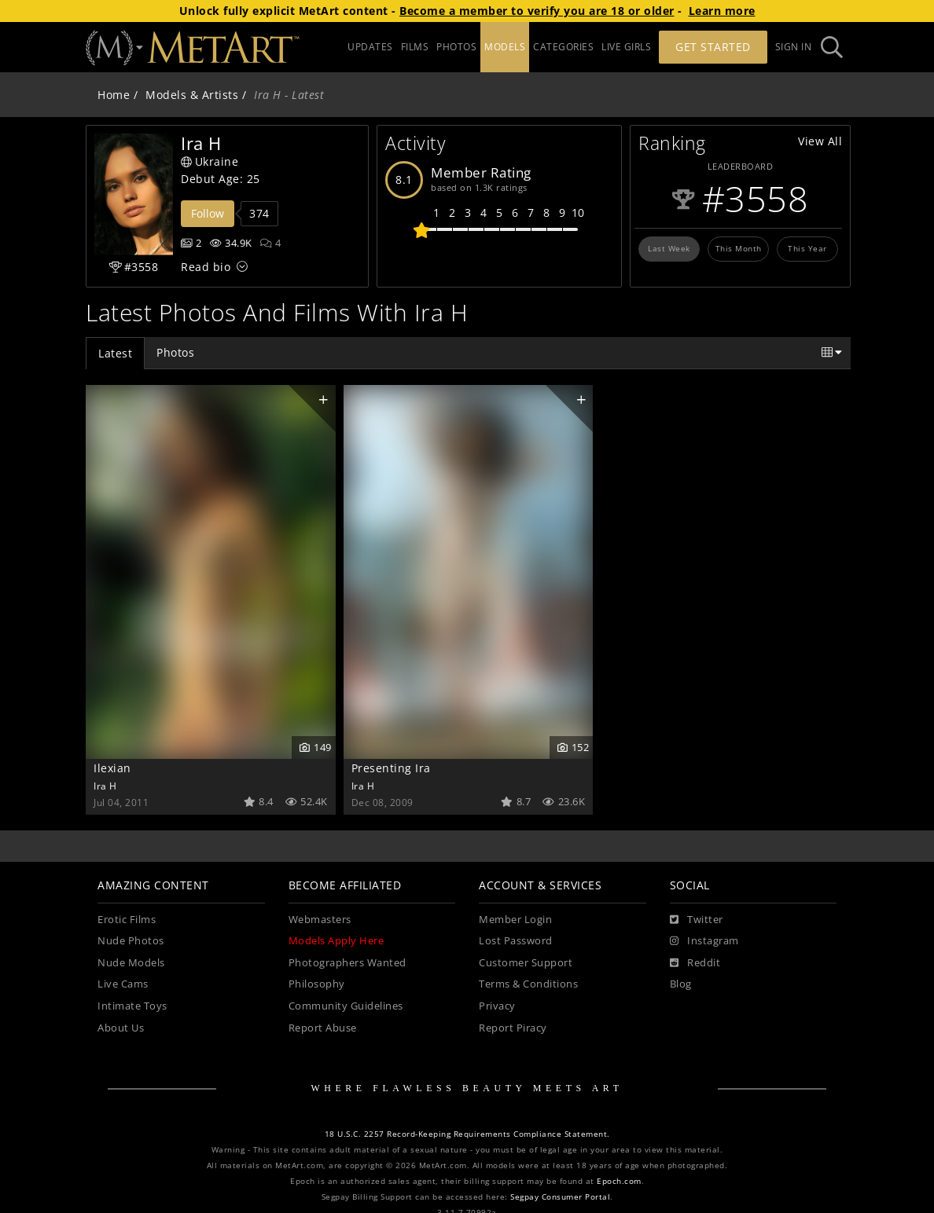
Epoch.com (619, 1181)
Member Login (515, 919)
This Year (807, 248)
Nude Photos (130, 940)
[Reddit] (695, 963)
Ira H (105, 785)
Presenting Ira (391, 767)
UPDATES (370, 46)
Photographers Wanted (347, 962)
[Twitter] (696, 920)
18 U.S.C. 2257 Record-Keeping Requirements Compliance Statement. (467, 1134)
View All (820, 141)
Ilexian (112, 767)
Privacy (497, 1006)
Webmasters (320, 919)
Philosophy (317, 984)
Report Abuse (323, 1028)
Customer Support (525, 962)
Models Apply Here (336, 940)
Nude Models (131, 962)
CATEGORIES (563, 46)
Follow (207, 213)
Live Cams (123, 984)
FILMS (415, 46)
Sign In (793, 46)
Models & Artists (191, 94)
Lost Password (516, 940)
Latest (115, 353)
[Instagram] (704, 941)
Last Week (669, 248)
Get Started (713, 46)
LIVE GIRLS (626, 46)
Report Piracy (513, 1028)
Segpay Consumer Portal (560, 1197)
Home (113, 94)
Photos (175, 352)
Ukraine (209, 161)
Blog (681, 984)
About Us (120, 1028)
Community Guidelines (346, 1006)
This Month (738, 248)
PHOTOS (456, 46)
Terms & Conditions (528, 984)
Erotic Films (126, 919)
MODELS (504, 46)
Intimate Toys (132, 1006)
